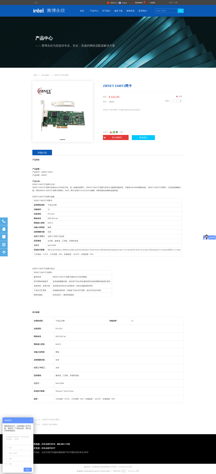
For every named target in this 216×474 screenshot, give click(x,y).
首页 (35, 75)
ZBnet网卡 (46, 75)
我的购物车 (139, 2)
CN (35, 3)
